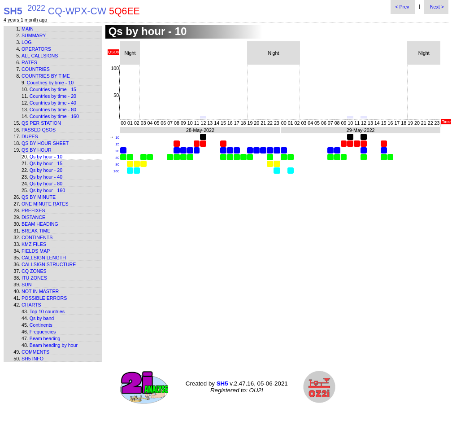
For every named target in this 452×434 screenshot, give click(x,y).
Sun (27, 284)
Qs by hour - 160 (47, 190)
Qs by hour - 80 (46, 183)
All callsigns (40, 55)
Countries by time (46, 76)
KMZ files (34, 244)
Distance (33, 217)
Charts (31, 304)
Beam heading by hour (54, 345)
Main (28, 28)
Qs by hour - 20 (46, 170)
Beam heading (40, 224)
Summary (34, 35)
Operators (36, 49)
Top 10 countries (47, 311)
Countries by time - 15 (53, 89)
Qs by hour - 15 (46, 163)
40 (117, 158)
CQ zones (34, 271)
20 (117, 151)
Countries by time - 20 (53, 96)
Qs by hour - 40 (46, 177)
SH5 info (32, 358)
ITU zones (34, 278)
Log (27, 42)
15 (117, 144)
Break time (36, 230)
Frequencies (43, 331)
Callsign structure (49, 264)
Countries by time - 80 (53, 109)
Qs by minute (39, 197)
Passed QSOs (39, 129)
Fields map (36, 251)
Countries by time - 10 (50, 82)
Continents (37, 237)
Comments (35, 352)
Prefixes (33, 210)
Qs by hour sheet (45, 143)
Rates (29, 62)
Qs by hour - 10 (46, 156)
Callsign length (44, 257)
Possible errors (44, 298)
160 (116, 171)
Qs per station (41, 123)
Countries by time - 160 (54, 116)
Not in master (40, 291)
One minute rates (45, 203)
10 (117, 138)
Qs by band (42, 318)
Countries (36, 69)
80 (117, 164)
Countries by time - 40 (53, 102)
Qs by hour (37, 150)
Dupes (30, 136)
